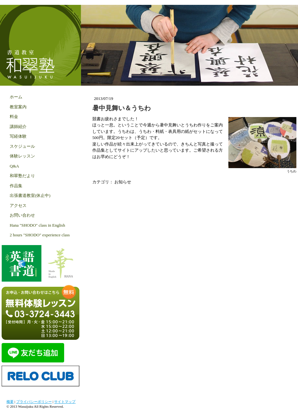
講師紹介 (18, 126)
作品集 (16, 185)
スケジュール (22, 146)
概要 (10, 402)
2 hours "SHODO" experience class (40, 234)
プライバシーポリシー (34, 402)
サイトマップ (64, 402)
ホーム (16, 96)
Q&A (14, 166)
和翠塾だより (22, 175)
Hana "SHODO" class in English (37, 225)
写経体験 (18, 136)
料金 (14, 116)
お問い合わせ (22, 215)
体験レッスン (22, 156)
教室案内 (18, 106)
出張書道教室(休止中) (30, 195)
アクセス (18, 205)
